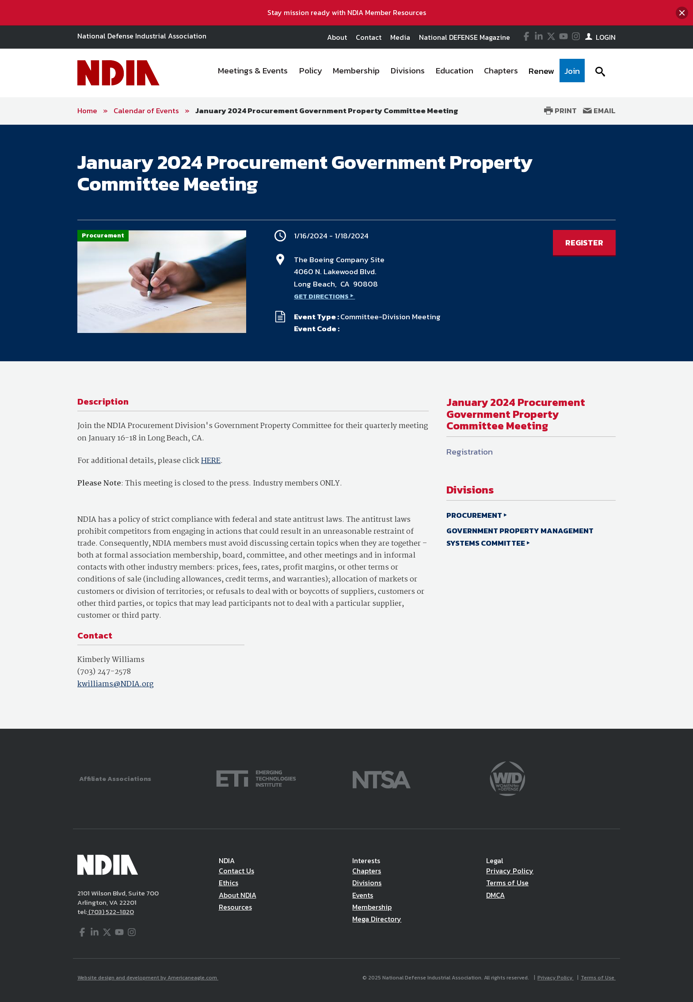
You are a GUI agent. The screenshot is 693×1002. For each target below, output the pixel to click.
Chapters (366, 870)
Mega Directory (376, 919)
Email (599, 110)
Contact (368, 37)
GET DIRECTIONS (321, 296)
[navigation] (398, 73)
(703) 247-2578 (104, 672)
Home (87, 110)
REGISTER (584, 243)
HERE (211, 461)
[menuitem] (253, 73)
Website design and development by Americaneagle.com (147, 978)
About (337, 37)
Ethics (228, 882)
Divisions (366, 882)
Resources (235, 907)
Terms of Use (507, 882)
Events (362, 895)
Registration (469, 451)
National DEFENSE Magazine (464, 37)
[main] (346, 427)
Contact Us (236, 870)
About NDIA (237, 895)
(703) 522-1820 (110, 911)
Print (560, 110)
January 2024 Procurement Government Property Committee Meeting (326, 110)
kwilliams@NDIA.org (115, 684)
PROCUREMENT (474, 515)
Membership (372, 907)
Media (400, 37)
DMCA (495, 895)
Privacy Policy (509, 870)
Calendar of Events (146, 110)
